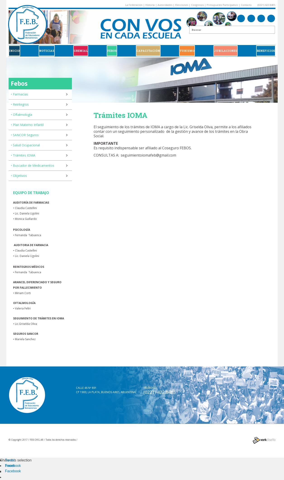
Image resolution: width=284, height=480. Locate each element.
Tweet (10, 460)
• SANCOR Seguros (25, 135)
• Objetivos (19, 175)
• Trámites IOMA (23, 155)
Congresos (197, 5)
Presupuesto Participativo (222, 5)
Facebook (13, 466)
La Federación (133, 5)
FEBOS (112, 50)
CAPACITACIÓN (148, 50)
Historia (150, 5)
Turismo (187, 50)
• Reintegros (20, 104)
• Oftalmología (21, 114)
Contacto (246, 5)
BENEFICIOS (266, 50)
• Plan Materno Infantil (27, 125)
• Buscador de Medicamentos (32, 165)
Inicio (14, 50)
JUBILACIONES (225, 50)
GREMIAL (81, 50)
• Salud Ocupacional (25, 145)
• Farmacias (19, 94)
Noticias (46, 50)
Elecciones (181, 5)
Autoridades (165, 5)
